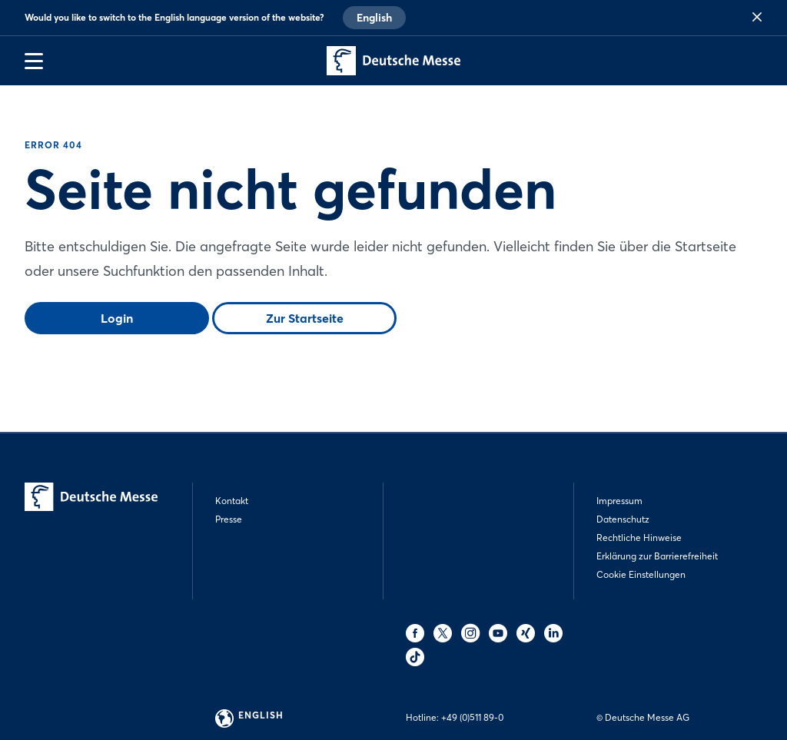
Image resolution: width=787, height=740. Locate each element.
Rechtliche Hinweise (639, 537)
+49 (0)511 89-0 (472, 717)
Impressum (619, 500)
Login (117, 318)
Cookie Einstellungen (641, 574)
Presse (228, 519)
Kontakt (231, 500)
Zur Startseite (305, 318)
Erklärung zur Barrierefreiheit (657, 556)
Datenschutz (622, 519)
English (374, 18)
